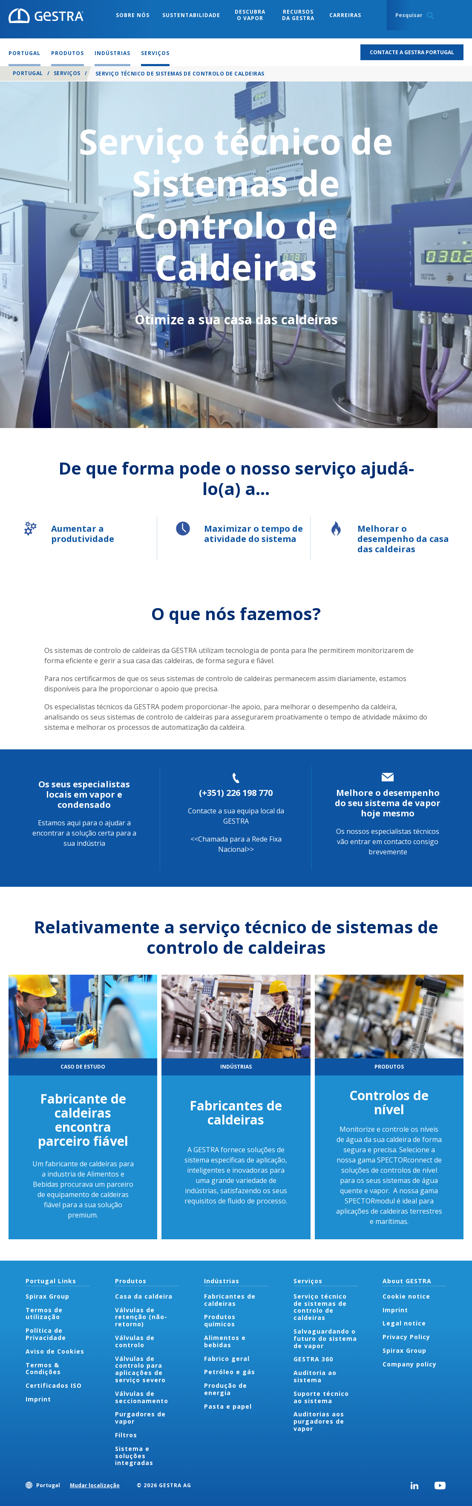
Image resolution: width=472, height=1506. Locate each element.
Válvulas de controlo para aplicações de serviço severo (140, 1369)
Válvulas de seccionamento (141, 1397)
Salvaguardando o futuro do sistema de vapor (325, 1338)
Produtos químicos (220, 1320)
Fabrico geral (227, 1359)
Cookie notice (406, 1296)
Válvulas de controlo (135, 1341)
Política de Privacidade (46, 1334)
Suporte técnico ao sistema (321, 1397)
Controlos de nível (389, 1102)
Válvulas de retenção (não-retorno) (141, 1317)
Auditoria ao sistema (315, 1376)
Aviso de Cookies (55, 1351)
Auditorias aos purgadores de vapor (319, 1421)
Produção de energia (225, 1389)
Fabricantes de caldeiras (236, 1112)
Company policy (410, 1364)
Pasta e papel (228, 1406)
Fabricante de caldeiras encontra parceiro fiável (83, 1120)
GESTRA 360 (313, 1359)
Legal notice (404, 1323)
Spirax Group (47, 1296)
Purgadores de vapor (140, 1417)
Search (430, 15)
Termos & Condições (43, 1368)
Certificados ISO (54, 1385)
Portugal (28, 73)
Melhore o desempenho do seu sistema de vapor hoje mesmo (387, 803)
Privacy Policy (406, 1337)
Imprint (38, 1399)
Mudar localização (95, 1485)
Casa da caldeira (144, 1296)
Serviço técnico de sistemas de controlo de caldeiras (320, 1307)
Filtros (126, 1435)
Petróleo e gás (229, 1372)
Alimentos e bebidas (225, 1341)
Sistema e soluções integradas (134, 1456)
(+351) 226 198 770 (236, 792)
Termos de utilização (44, 1313)
